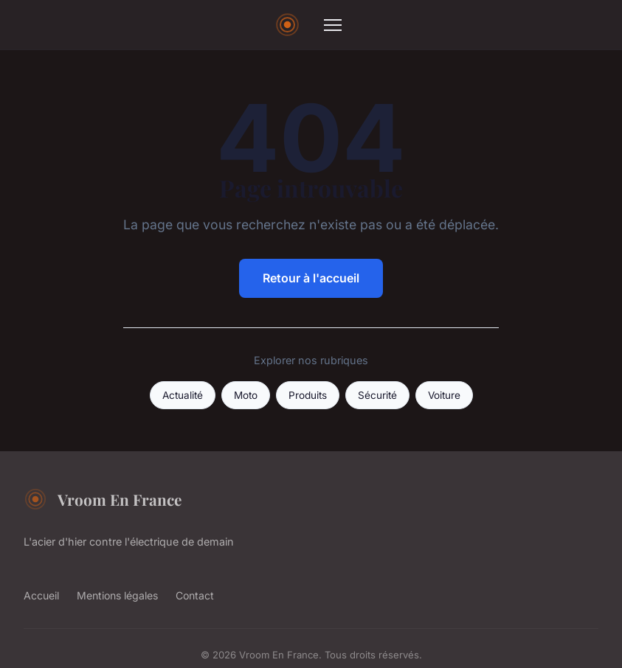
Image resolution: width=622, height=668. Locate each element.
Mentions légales (117, 595)
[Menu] (333, 25)
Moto (246, 395)
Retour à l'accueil (311, 278)
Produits (307, 395)
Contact (195, 595)
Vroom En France (103, 499)
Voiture (444, 395)
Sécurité (377, 395)
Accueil (41, 595)
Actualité (182, 395)
